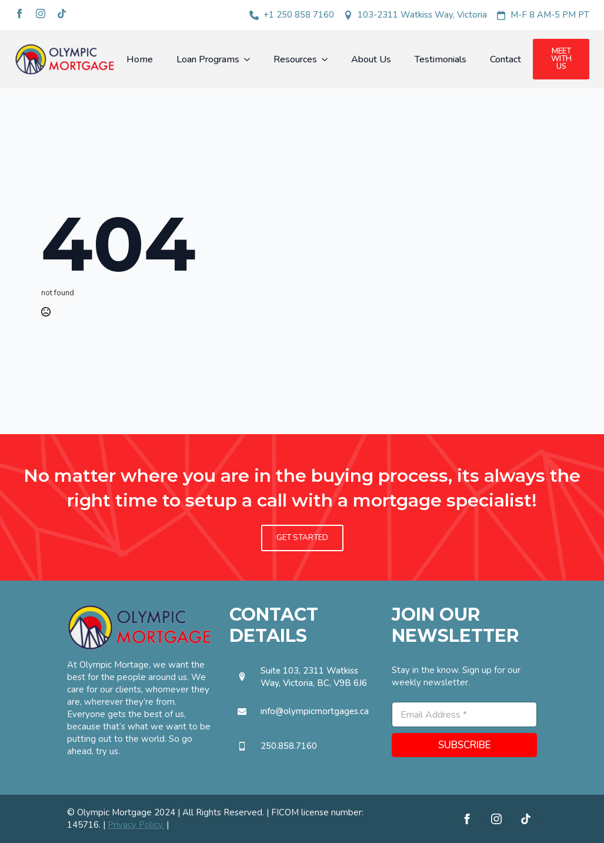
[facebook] (19, 13)
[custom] (61, 13)
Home (139, 59)
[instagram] (40, 13)
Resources (295, 59)
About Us (371, 59)
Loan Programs (207, 59)
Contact (505, 59)
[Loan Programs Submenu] (250, 59)
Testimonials (440, 59)
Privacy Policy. (136, 825)
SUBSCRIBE (464, 745)
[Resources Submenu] (328, 59)
